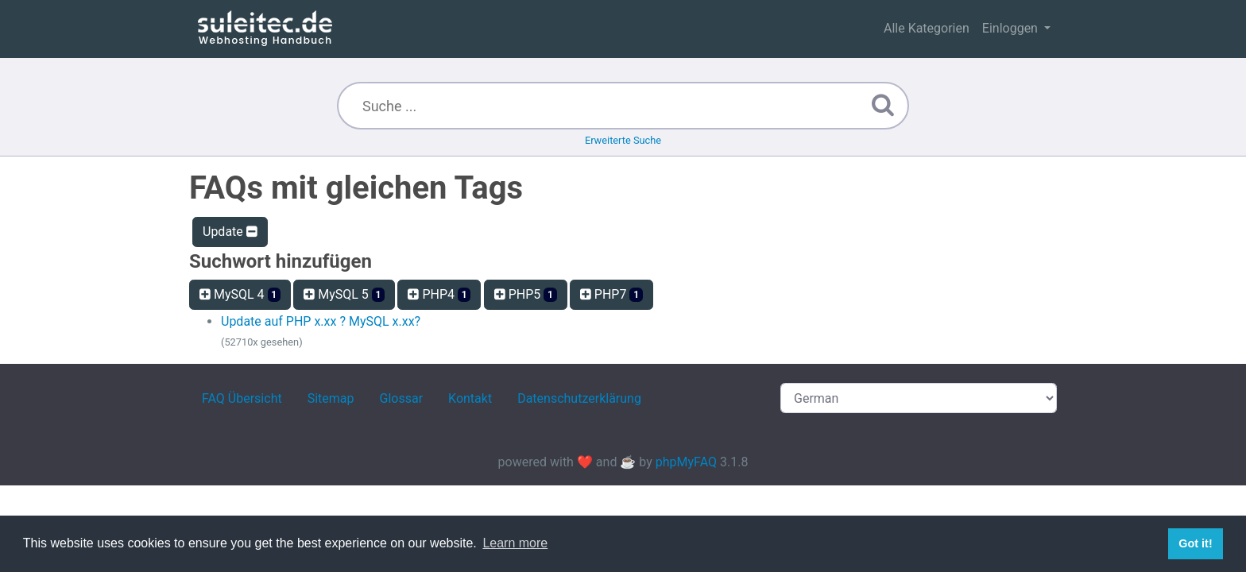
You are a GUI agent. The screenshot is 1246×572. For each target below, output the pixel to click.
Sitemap (331, 398)
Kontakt (470, 398)
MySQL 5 (344, 294)
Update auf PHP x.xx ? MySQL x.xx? (320, 321)
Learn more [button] (515, 543)
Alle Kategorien (926, 28)
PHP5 (525, 294)
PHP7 (611, 294)
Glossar (402, 398)
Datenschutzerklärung (579, 398)
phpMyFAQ (686, 462)
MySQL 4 (240, 294)
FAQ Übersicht (242, 398)
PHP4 (439, 294)
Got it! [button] (1195, 543)
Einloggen (1011, 28)
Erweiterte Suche (623, 140)
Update (230, 231)
